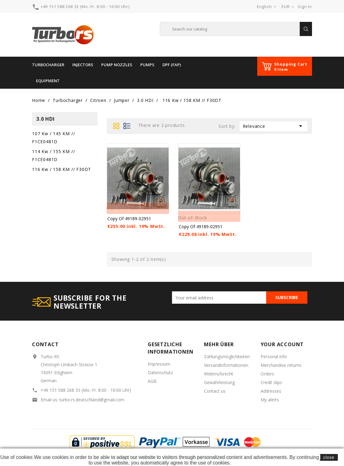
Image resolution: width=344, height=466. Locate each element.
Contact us (215, 391)
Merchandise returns (281, 365)
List (127, 126)
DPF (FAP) (171, 64)
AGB (152, 381)
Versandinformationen (226, 365)
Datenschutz (160, 372)
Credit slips (271, 382)
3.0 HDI (45, 118)
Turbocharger (48, 64)
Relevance (273, 126)
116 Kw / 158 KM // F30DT (61, 169)
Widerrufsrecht (218, 374)
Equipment (48, 80)
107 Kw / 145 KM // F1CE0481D (53, 137)
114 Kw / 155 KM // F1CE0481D (53, 155)
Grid (116, 126)
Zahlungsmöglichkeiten (227, 356)
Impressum (159, 364)
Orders (267, 374)
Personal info (274, 356)
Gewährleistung (219, 382)
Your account (282, 344)
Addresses (271, 391)
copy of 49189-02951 (129, 218)
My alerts (270, 400)
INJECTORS (82, 64)
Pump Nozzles (116, 64)
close (328, 457)
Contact (45, 344)
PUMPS (147, 64)
